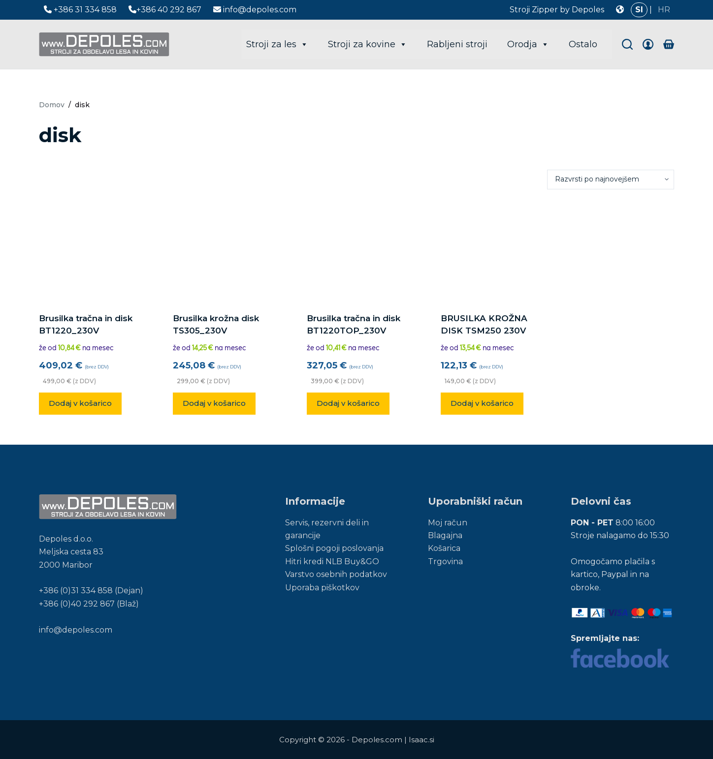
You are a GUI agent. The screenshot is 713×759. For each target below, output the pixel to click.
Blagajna (445, 535)
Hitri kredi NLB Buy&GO (332, 561)
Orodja (528, 44)
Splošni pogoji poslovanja (334, 548)
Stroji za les (277, 44)
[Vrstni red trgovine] (610, 179)
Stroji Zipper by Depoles (557, 9)
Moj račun (447, 522)
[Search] (627, 44)
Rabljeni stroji (457, 44)
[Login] (648, 44)
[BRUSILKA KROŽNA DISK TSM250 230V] (490, 251)
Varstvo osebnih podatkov (336, 574)
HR (664, 9)
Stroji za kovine (367, 44)
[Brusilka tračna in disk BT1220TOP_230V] (356, 251)
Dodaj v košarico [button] (80, 403)
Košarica (444, 548)
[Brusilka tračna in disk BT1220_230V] (88, 251)
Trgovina (445, 561)
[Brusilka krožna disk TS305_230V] (222, 251)
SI (639, 9)
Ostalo (583, 44)
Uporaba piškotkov (322, 587)
